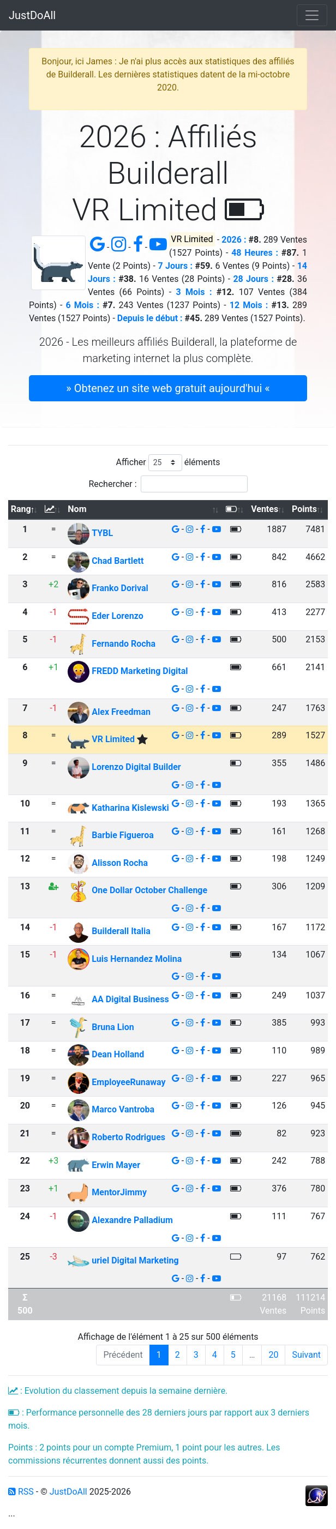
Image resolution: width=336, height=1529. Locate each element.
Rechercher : (167, 483)
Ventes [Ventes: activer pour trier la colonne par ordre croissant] (264, 509)
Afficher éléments (168, 462)
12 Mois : (249, 305)
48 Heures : (254, 253)
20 (273, 1355)
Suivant (306, 1355)
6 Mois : (82, 305)
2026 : (233, 239)
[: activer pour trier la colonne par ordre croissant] (53, 510)
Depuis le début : (150, 318)
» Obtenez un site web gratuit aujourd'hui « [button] (167, 388)
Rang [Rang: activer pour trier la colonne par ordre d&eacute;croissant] (21, 509)
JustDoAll (32, 15)
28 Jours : (253, 279)
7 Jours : (175, 266)
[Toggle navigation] (312, 15)
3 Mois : (194, 292)
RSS (21, 1491)
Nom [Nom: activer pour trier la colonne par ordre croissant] (77, 509)
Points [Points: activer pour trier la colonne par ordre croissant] (304, 509)
